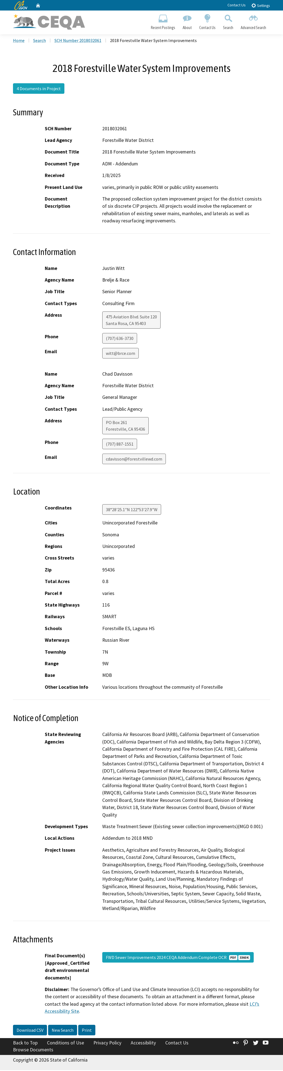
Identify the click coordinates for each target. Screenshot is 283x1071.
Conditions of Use (65, 1043)
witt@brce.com (120, 354)
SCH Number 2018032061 (77, 41)
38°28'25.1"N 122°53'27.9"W (132, 510)
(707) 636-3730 (119, 339)
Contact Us (236, 4)
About (187, 21)
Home (19, 41)
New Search (63, 1030)
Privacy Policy (107, 1043)
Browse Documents (33, 1050)
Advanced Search (254, 21)
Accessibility (143, 1043)
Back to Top (25, 1043)
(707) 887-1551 (119, 445)
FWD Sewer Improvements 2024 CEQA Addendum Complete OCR (178, 958)
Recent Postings (163, 21)
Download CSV (30, 1030)
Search (228, 21)
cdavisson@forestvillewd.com (134, 459)
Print (87, 1030)
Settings (260, 5)
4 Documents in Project (39, 89)
